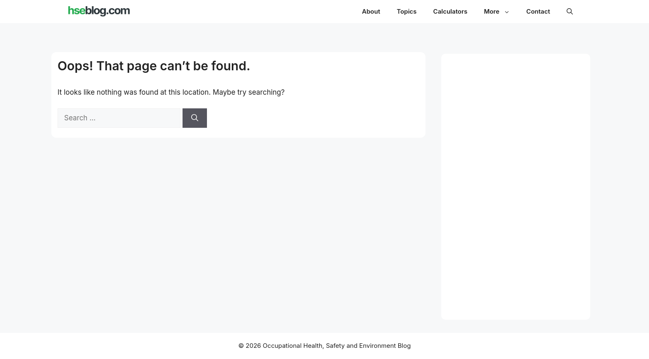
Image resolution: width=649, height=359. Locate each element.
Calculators (450, 11)
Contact (538, 11)
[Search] (195, 118)
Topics (406, 11)
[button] (569, 11)
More (501, 11)
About (371, 11)
